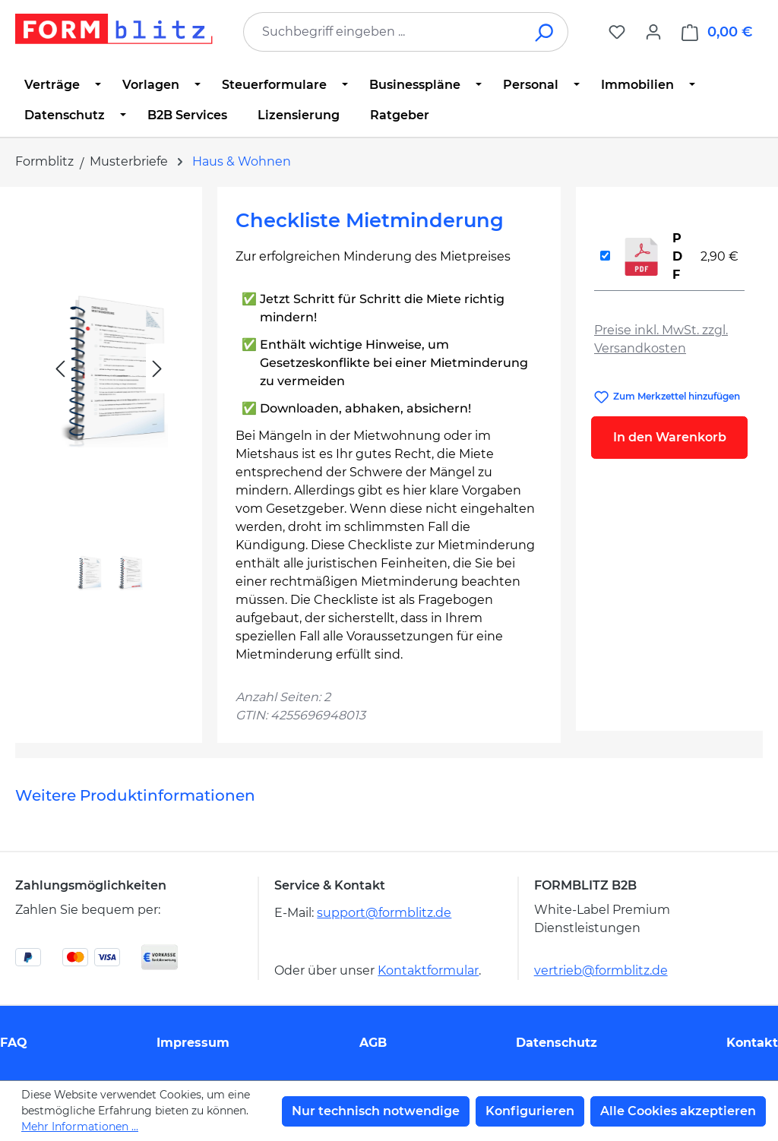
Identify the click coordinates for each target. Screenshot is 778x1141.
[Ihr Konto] (653, 32)
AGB (373, 1042)
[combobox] (383, 32)
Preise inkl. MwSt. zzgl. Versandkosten (661, 339)
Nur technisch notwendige (376, 1111)
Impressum (193, 1042)
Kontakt (752, 1042)
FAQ (13, 1042)
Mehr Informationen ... (79, 1126)
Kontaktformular (428, 970)
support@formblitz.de (384, 913)
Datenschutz (556, 1042)
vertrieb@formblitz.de (601, 970)
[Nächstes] (157, 369)
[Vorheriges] (60, 369)
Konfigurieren (529, 1111)
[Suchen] (545, 32)
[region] (108, 403)
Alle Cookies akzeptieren (678, 1111)
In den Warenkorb (669, 437)
